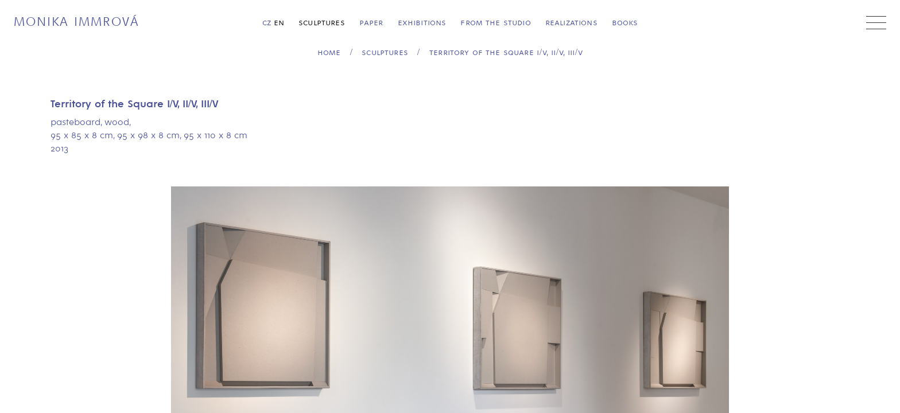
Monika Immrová (76, 22)
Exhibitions (422, 23)
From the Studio (495, 23)
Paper (371, 23)
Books (625, 23)
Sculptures (321, 23)
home (329, 53)
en (279, 23)
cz (266, 23)
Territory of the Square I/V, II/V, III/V (506, 53)
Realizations (571, 23)
